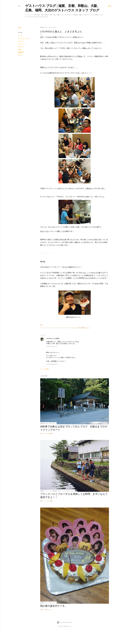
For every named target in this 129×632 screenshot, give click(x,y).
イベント (21, 36)
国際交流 (21, 52)
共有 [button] (19, 27)
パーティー (21, 44)
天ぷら (20, 55)
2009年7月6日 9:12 (51, 346)
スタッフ (21, 41)
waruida (49, 338)
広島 (19, 49)
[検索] (109, 6)
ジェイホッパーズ (23, 38)
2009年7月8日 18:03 (52, 364)
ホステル (21, 47)
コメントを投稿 (44, 369)
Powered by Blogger (64, 622)
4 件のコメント (48, 609)
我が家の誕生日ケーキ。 (53, 605)
